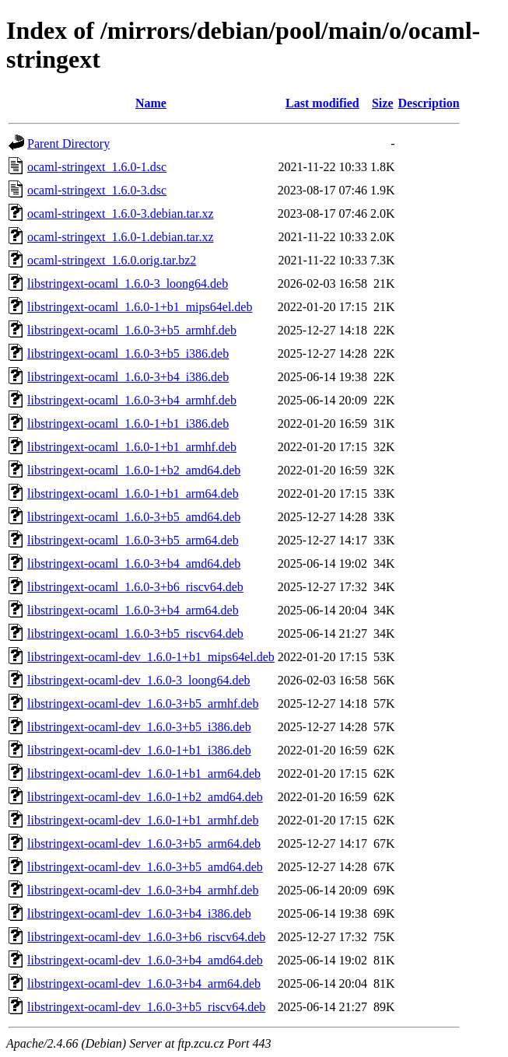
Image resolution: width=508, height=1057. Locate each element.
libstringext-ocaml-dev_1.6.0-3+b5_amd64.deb (145, 866)
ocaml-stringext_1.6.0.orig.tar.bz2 (111, 260)
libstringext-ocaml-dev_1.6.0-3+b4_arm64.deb (144, 983)
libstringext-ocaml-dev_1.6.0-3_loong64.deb (138, 680)
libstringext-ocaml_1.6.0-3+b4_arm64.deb (133, 610)
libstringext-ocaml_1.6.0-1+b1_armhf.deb (131, 446)
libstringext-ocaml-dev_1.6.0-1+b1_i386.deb (139, 750)
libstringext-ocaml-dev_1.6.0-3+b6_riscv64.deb (146, 936)
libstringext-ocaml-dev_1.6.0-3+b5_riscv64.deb (146, 1006)
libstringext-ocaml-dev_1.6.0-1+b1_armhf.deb (142, 820)
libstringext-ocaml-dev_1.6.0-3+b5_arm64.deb (144, 843)
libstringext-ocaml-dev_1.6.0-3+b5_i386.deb (139, 726)
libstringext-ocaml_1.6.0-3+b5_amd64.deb (133, 516)
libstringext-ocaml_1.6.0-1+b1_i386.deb (128, 423)
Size (383, 103)
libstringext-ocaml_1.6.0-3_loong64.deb (127, 283)
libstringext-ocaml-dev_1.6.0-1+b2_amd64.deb (145, 796)
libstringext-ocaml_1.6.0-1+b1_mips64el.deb (139, 306)
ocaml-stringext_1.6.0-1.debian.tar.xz (120, 236)
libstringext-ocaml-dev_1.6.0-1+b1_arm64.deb (144, 773)
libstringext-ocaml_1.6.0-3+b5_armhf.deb (131, 330)
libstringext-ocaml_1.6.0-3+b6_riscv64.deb (135, 586)
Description (429, 103)
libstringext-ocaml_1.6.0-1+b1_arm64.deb (133, 493)
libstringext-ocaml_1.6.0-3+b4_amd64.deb (133, 563)
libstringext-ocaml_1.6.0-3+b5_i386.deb (128, 353)
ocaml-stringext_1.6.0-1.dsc (96, 166)
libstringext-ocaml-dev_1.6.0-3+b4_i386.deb (139, 913)
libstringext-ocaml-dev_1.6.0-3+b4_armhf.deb (142, 890)
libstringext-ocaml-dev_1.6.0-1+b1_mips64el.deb (151, 656)
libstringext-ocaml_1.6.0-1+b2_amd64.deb (133, 470)
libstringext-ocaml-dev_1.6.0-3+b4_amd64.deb (145, 960)
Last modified (322, 103)
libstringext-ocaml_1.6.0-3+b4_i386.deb (128, 376)
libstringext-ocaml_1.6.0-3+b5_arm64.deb (133, 540)
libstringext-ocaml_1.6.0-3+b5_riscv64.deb (135, 633)
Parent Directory (68, 143)
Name (150, 103)
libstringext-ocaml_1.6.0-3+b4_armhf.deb (131, 400)
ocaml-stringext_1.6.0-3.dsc (96, 190)
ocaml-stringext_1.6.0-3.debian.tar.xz (120, 213)
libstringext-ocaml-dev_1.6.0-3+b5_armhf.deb (142, 703)
